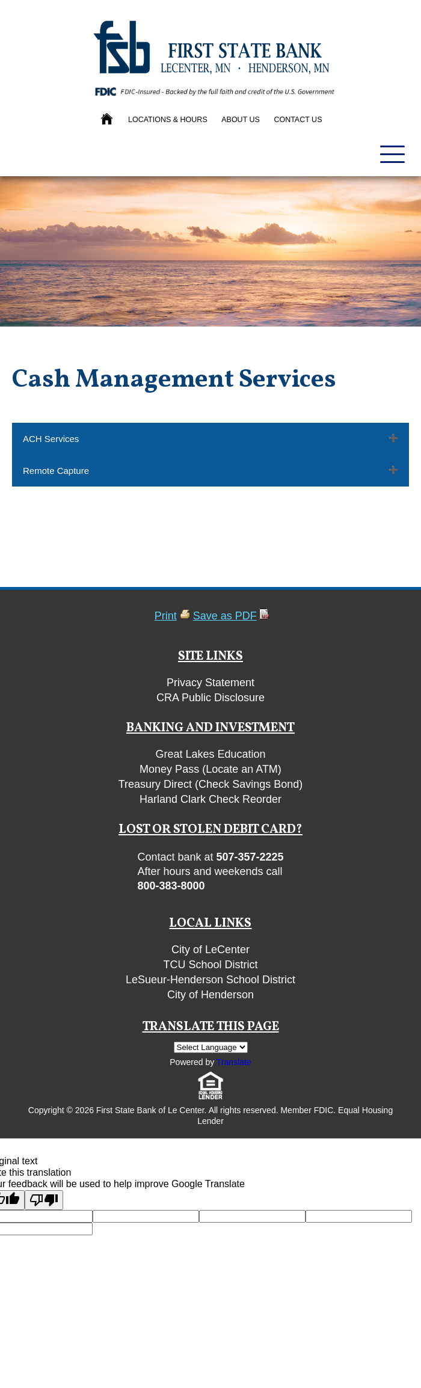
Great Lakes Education (210, 754)
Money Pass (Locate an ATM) (210, 769)
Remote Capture (56, 470)
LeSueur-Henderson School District (210, 980)
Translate (234, 1062)
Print (166, 616)
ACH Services (51, 439)
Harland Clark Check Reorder (210, 799)
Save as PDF (225, 616)
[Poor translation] (44, 1200)
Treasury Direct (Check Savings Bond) (210, 784)
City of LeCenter (210, 950)
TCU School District (210, 965)
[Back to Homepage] (107, 119)
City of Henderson (210, 995)
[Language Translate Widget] (211, 1047)
